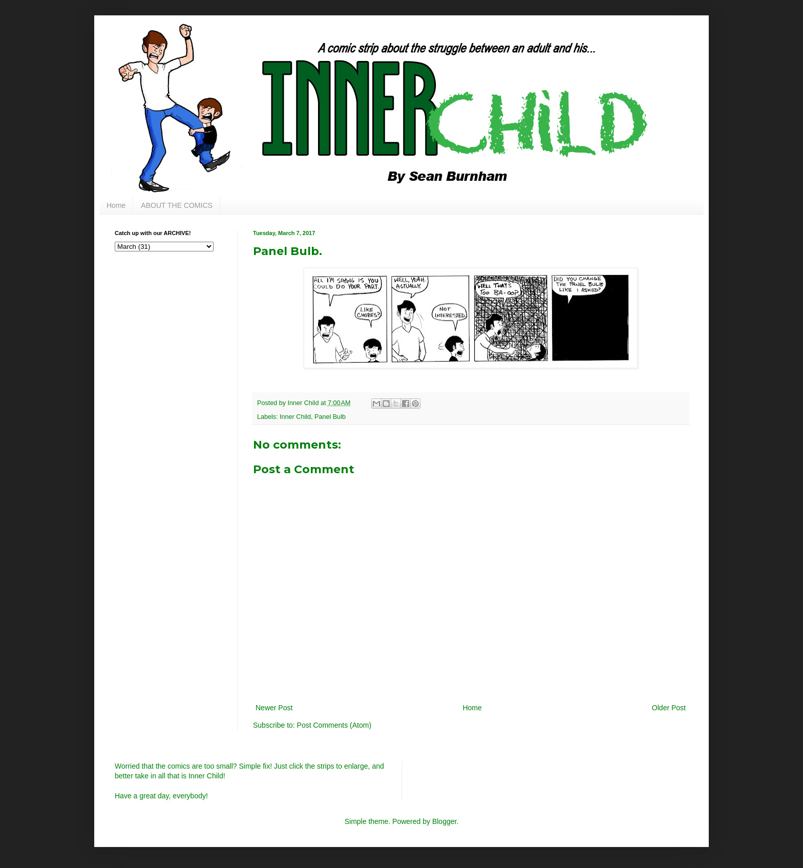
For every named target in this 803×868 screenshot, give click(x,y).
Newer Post (274, 708)
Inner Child (295, 416)
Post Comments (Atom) (334, 725)
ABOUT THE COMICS (177, 205)
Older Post (669, 708)
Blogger (444, 821)
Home (116, 205)
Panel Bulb (330, 416)
